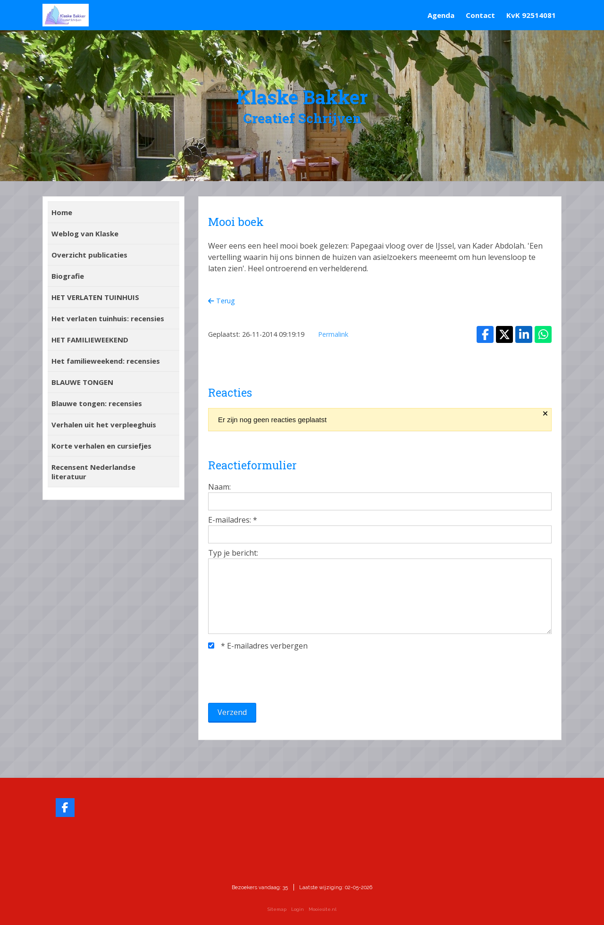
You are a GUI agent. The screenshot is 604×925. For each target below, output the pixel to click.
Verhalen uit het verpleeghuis (103, 424)
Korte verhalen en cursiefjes (101, 445)
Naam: (219, 487)
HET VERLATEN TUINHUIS (95, 297)
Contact (480, 15)
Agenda (441, 15)
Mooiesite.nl (322, 909)
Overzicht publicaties (89, 254)
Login (297, 909)
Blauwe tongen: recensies (96, 403)
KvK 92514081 (531, 15)
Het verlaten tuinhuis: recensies (107, 318)
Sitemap (277, 909)
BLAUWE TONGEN (82, 382)
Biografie (67, 276)
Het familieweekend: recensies (105, 361)
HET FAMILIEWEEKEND (89, 339)
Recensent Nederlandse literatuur (93, 471)
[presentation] (280, 676)
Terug (221, 300)
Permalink (333, 334)
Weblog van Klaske (84, 233)
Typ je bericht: (233, 553)
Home (61, 212)
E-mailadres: (232, 520)
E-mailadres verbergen (258, 646)
